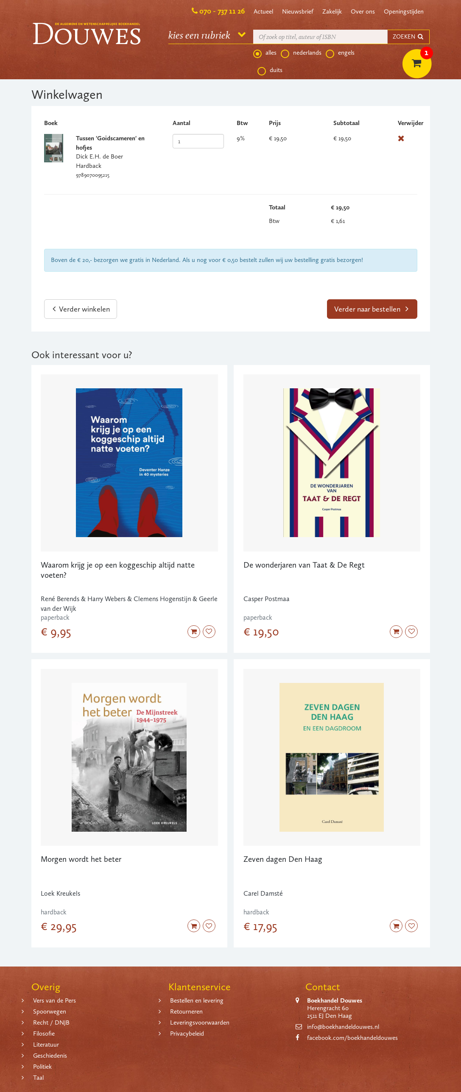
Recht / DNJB (51, 1022)
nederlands (301, 53)
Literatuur (46, 1044)
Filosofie (44, 1033)
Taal (38, 1077)
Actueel (263, 11)
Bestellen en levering (197, 1000)
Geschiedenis (50, 1055)
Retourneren (186, 1011)
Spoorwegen (49, 1011)
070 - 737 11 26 (222, 11)
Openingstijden (404, 11)
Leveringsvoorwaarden (199, 1022)
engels (340, 53)
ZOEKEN (408, 36)
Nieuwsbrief (297, 11)
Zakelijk (332, 11)
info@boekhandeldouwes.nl (343, 1027)
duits (269, 70)
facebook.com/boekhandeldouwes (352, 1038)
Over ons (363, 11)
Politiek (42, 1066)
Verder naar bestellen (371, 309)
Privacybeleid (187, 1033)
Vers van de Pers (54, 1000)
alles (265, 53)
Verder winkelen (81, 309)
